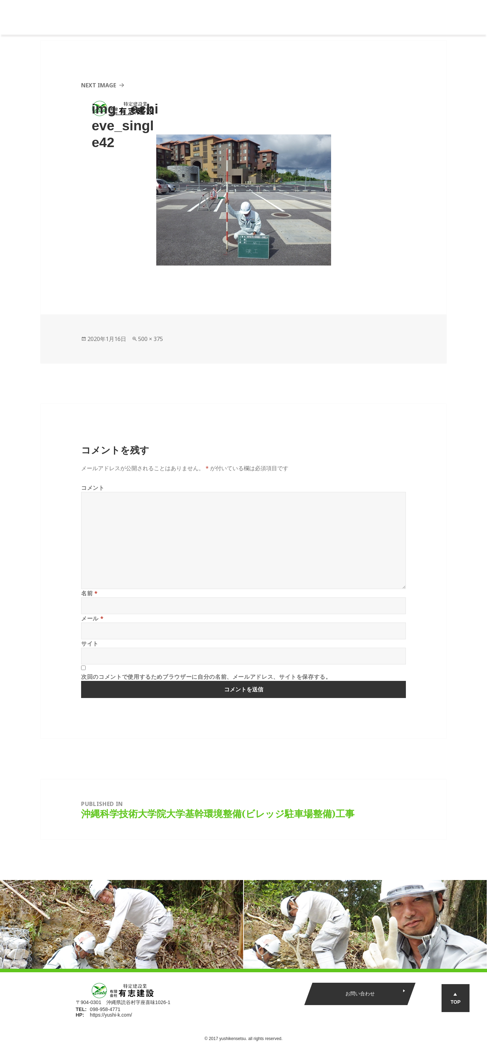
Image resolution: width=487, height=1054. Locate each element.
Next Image (98, 85)
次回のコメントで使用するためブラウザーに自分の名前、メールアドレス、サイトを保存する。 (206, 677)
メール (92, 618)
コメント (93, 488)
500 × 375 (150, 339)
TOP (456, 1002)
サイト (90, 643)
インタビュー (310, 17)
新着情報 (351, 17)
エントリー (391, 17)
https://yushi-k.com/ (111, 1015)
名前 (89, 593)
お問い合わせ (359, 993)
